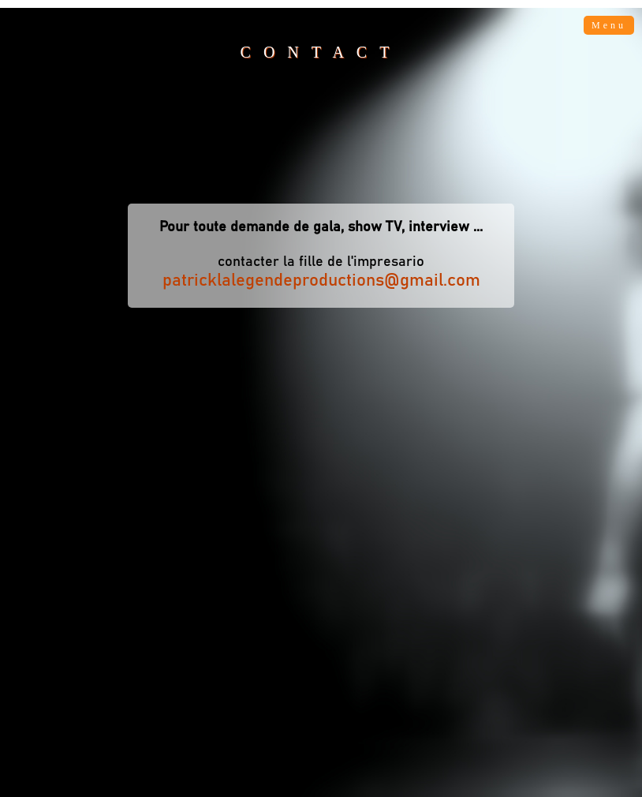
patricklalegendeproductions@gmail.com (321, 281)
